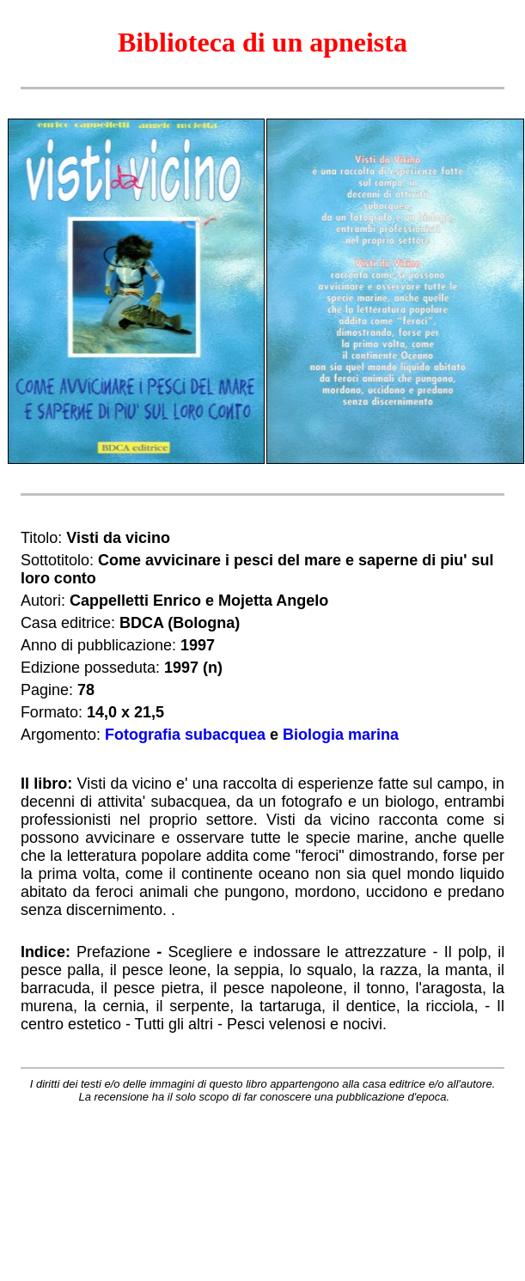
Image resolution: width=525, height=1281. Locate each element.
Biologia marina (341, 734)
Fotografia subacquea (185, 734)
